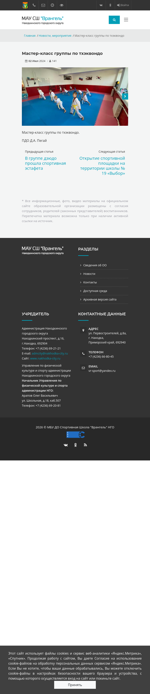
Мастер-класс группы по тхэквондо (62, 53)
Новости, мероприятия (55, 36)
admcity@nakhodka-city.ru (50, 353)
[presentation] (25, 96)
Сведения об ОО (95, 265)
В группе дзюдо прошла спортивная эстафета (45, 163)
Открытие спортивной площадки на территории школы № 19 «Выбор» (102, 165)
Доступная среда (95, 291)
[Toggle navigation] (126, 20)
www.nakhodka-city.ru (45, 358)
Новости (89, 274)
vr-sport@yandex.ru (102, 371)
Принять (75, 685)
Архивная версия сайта (99, 299)
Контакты (90, 282)
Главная (30, 36)
